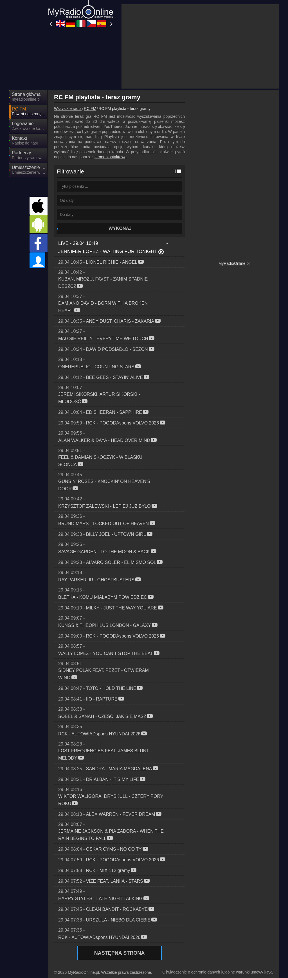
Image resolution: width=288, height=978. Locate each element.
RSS (269, 921)
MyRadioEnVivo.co (178, 957)
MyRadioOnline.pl (234, 311)
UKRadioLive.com (76, 932)
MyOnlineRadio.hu (76, 949)
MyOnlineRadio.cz (227, 932)
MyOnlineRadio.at (227, 949)
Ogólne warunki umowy (242, 921)
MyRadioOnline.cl (75, 957)
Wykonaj (120, 177)
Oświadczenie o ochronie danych (191, 921)
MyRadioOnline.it (176, 932)
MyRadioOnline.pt (76, 965)
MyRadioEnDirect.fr (127, 940)
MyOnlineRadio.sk (177, 949)
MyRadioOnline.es (76, 940)
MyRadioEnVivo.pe (178, 965)
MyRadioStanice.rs (127, 957)
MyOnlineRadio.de (126, 932)
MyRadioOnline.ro (227, 940)
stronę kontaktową (110, 106)
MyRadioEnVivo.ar (126, 949)
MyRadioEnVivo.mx (127, 965)
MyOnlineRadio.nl (226, 957)
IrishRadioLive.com (178, 940)
